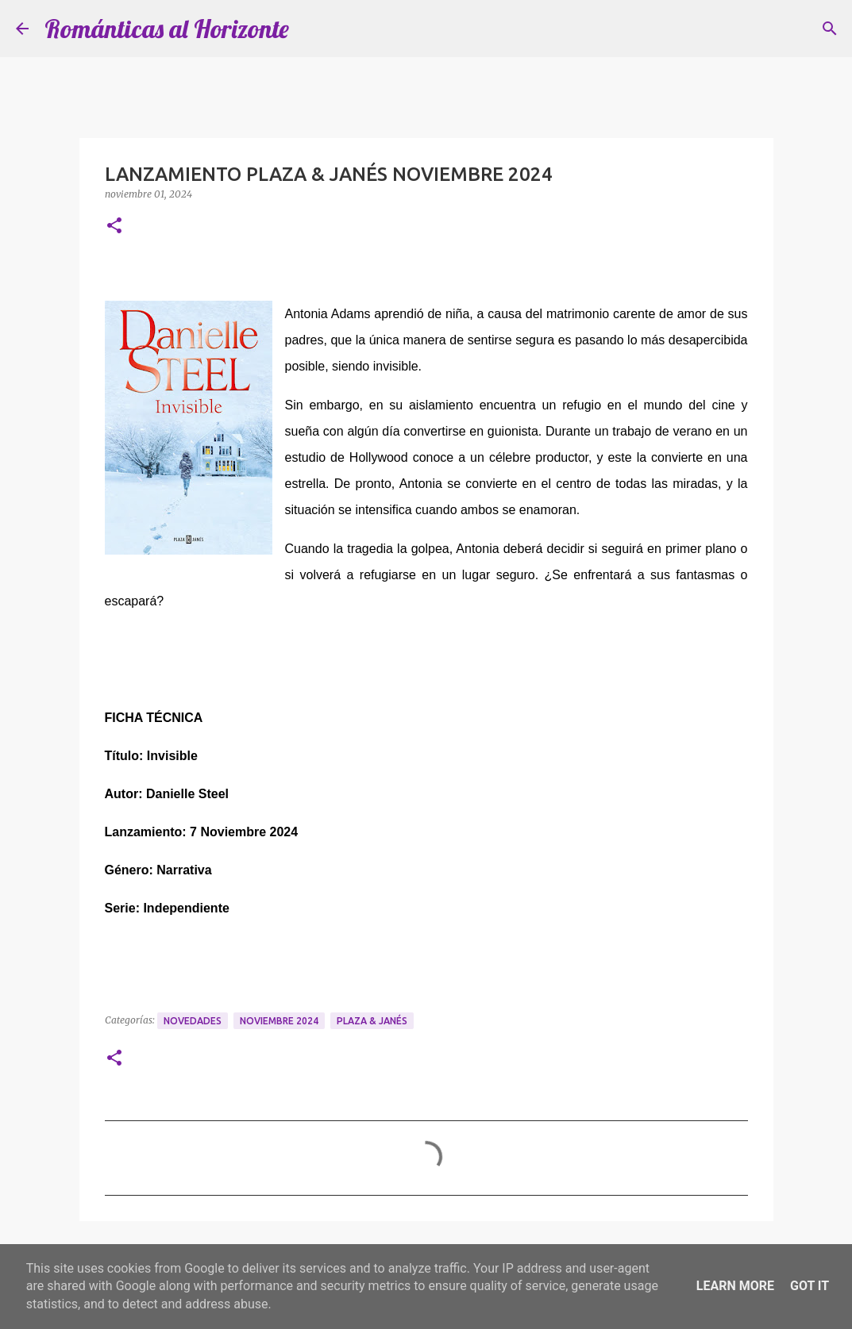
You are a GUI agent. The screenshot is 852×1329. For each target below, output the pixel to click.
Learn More (735, 1285)
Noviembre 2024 (279, 1021)
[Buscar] (829, 29)
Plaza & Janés (372, 1021)
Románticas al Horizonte (166, 28)
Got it (809, 1285)
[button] (114, 226)
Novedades (193, 1021)
